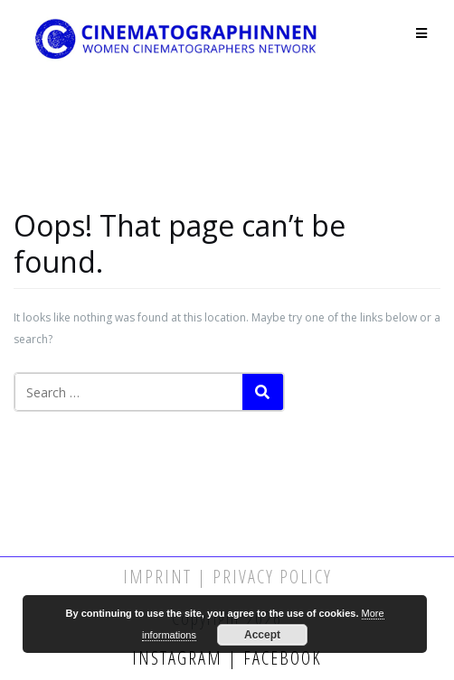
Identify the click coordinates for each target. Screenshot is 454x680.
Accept (262, 635)
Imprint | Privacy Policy (227, 576)
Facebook (280, 658)
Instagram (180, 658)
